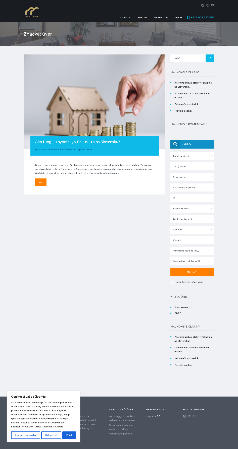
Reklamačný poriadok (186, 104)
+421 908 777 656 (202, 17)
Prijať (69, 435)
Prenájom (161, 17)
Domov (125, 17)
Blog (178, 17)
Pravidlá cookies (183, 110)
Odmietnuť (51, 435)
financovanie (65, 149)
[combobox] (192, 156)
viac (41, 182)
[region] (43, 416)
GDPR (177, 313)
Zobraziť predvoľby (25, 435)
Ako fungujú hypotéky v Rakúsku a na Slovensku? (77, 142)
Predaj (142, 17)
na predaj (151, 416)
